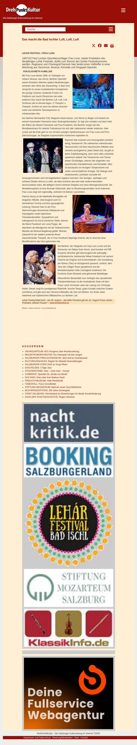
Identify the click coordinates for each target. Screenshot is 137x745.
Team (76, 737)
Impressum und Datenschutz (37, 737)
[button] (93, 45)
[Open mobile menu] (111, 29)
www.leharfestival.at (59, 303)
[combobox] (45, 29)
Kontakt (84, 737)
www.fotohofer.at (49, 308)
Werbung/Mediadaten (62, 737)
